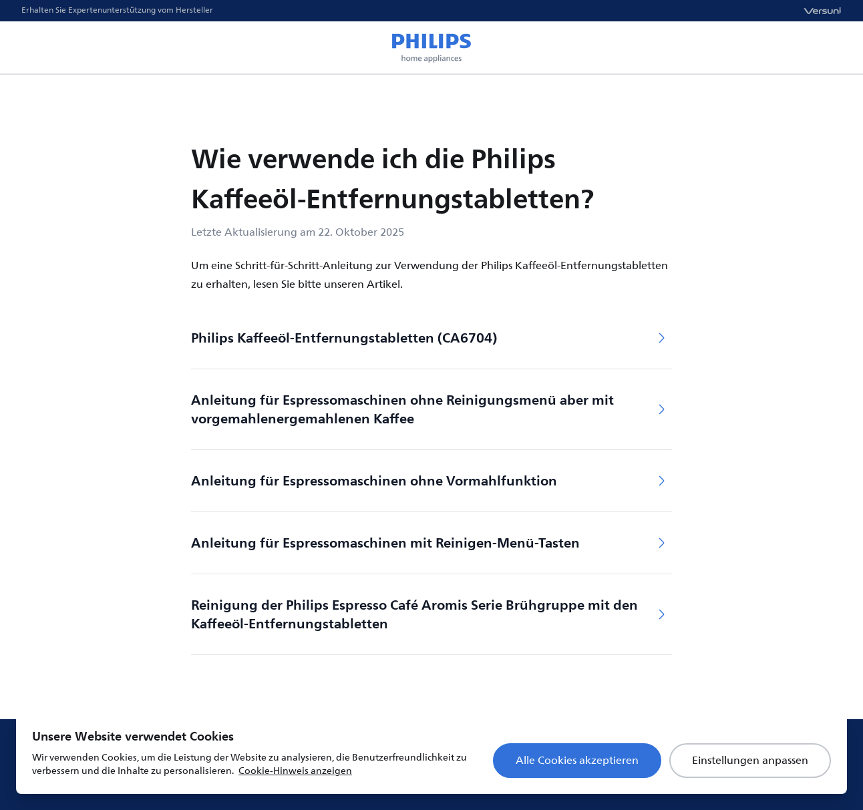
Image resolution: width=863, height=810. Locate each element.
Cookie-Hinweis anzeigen (295, 771)
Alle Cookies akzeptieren (577, 760)
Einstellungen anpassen (750, 760)
